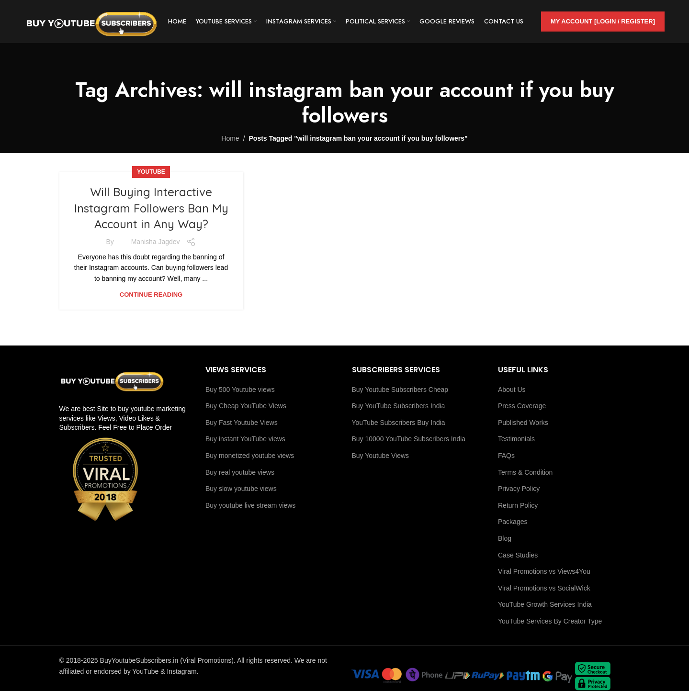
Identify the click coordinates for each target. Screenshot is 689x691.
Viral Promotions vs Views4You (544, 571)
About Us (512, 389)
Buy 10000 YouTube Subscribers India (409, 439)
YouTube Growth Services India (545, 604)
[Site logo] (91, 21)
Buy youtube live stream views (250, 505)
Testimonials (516, 439)
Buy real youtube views (239, 472)
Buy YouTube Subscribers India (398, 406)
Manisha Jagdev (155, 241)
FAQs (506, 455)
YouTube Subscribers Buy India (398, 422)
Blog (504, 538)
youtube (151, 171)
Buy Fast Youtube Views (241, 422)
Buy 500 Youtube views (240, 389)
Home (230, 138)
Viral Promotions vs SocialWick (544, 588)
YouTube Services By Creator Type (550, 621)
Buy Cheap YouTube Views (245, 406)
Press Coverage (522, 406)
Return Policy (518, 505)
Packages (512, 521)
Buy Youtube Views (380, 455)
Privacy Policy (519, 488)
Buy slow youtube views (241, 488)
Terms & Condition (525, 472)
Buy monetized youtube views (249, 455)
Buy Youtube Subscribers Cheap (400, 389)
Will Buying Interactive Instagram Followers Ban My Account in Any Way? (151, 208)
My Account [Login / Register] (603, 21)
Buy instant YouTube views (245, 439)
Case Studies (518, 555)
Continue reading (151, 294)
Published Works (523, 422)
